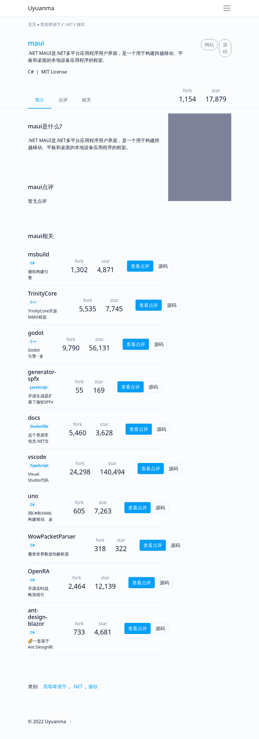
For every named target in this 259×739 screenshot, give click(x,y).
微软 (81, 24)
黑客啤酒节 (50, 24)
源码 (225, 48)
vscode (37, 457)
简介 (39, 100)
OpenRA (39, 571)
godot (36, 333)
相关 (86, 100)
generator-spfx (42, 375)
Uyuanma (41, 8)
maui (36, 43)
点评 (63, 100)
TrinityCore (42, 293)
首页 (32, 24)
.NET (68, 24)
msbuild (38, 254)
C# (31, 72)
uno (33, 496)
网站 (209, 44)
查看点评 (140, 266)
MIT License (54, 72)
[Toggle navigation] (227, 8)
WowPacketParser (52, 536)
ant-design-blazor (38, 617)
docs (34, 418)
